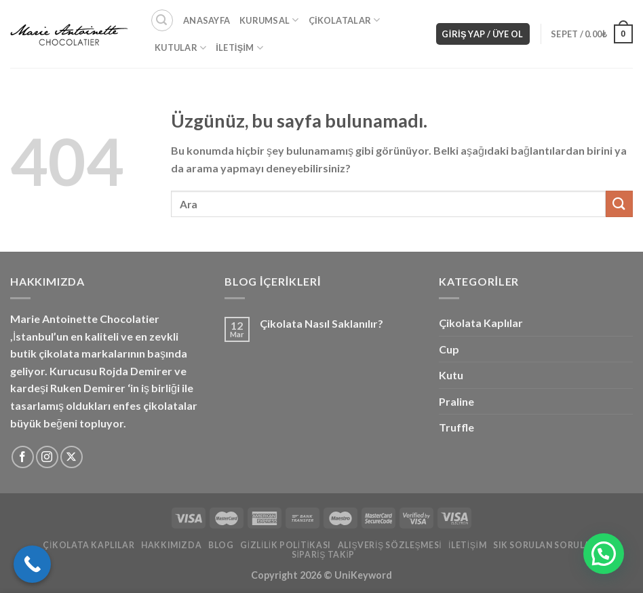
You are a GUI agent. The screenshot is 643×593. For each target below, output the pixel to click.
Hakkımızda (171, 545)
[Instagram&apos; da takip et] (47, 457)
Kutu (451, 374)
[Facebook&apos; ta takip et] (23, 457)
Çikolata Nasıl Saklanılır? (321, 323)
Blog (220, 545)
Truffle (456, 427)
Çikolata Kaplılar (481, 322)
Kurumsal (269, 20)
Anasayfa (206, 20)
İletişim (239, 47)
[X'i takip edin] (71, 457)
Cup (449, 349)
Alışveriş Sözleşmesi (390, 545)
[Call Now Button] (32, 564)
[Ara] (162, 20)
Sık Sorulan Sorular (545, 545)
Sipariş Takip (323, 555)
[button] (603, 553)
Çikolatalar (345, 20)
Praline (456, 401)
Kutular (180, 47)
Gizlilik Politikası (285, 545)
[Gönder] (619, 204)
